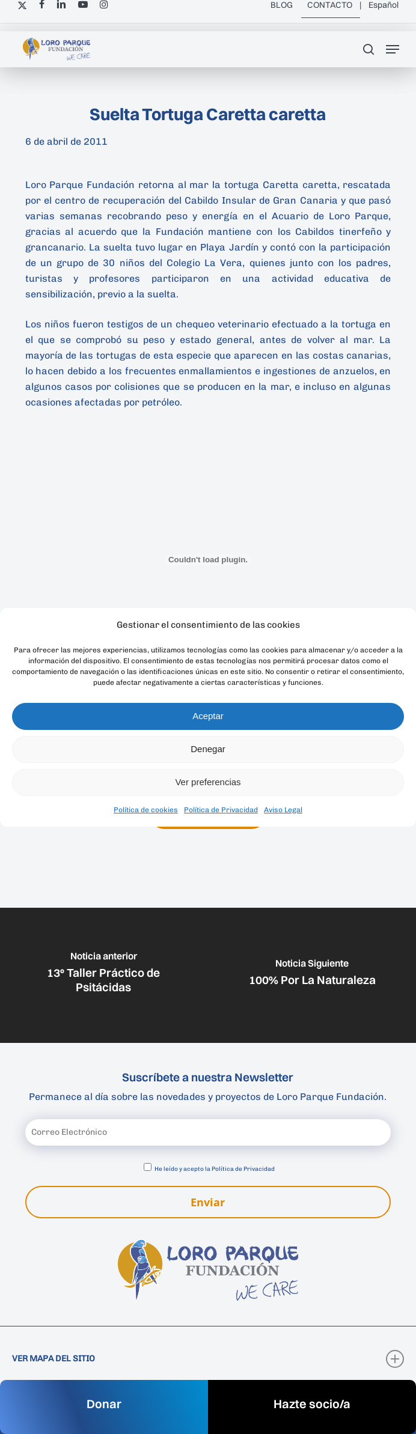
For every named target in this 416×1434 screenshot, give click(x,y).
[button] (392, 49)
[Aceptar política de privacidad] (147, 1167)
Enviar (208, 1202)
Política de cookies (146, 810)
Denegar (208, 749)
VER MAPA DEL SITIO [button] (208, 1359)
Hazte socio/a (312, 1403)
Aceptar (208, 716)
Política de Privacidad (221, 810)
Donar (104, 1403)
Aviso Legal (283, 810)
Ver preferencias (207, 782)
